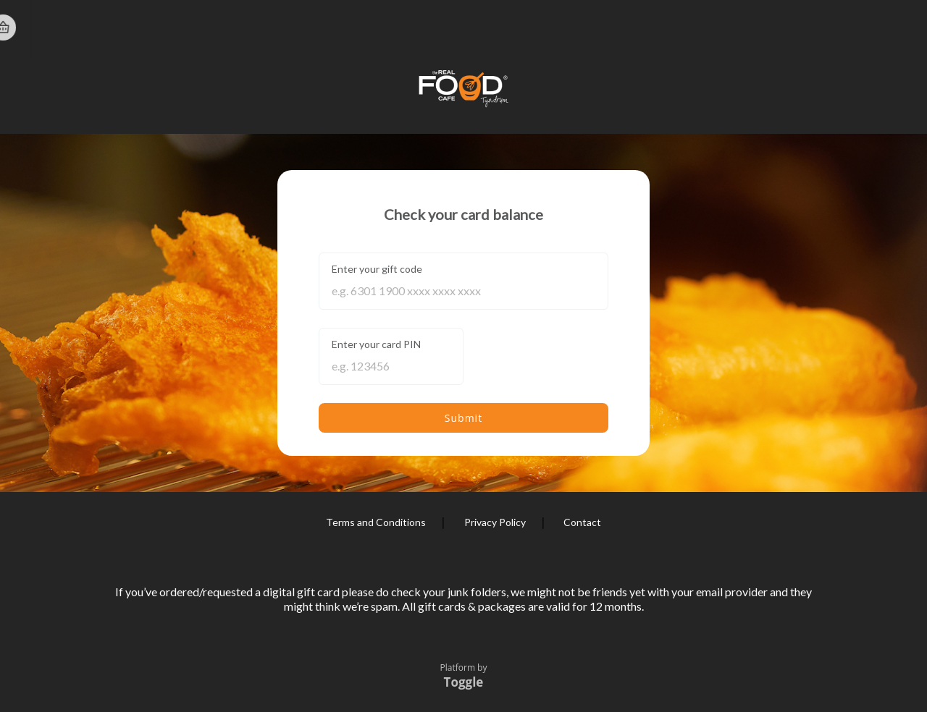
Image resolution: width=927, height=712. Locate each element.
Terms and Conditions (376, 522)
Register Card (769, 28)
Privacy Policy (495, 522)
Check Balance (639, 28)
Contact (582, 522)
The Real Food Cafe (90, 28)
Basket (899, 27)
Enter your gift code (377, 269)
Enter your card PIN (376, 344)
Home (848, 28)
